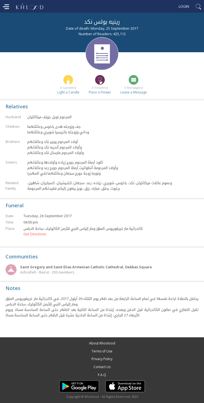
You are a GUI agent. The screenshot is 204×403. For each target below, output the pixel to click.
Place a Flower (100, 92)
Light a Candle (68, 92)
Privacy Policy (102, 359)
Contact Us (102, 367)
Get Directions (34, 234)
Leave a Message (133, 92)
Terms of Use (102, 351)
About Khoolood (102, 343)
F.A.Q (102, 374)
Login (184, 6)
